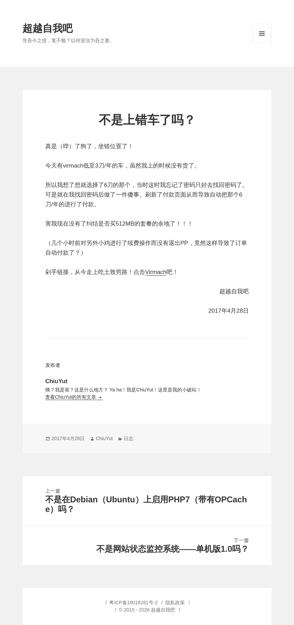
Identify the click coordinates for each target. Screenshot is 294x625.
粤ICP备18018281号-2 (133, 602)
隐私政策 (175, 602)
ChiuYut (104, 438)
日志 (128, 438)
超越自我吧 (47, 28)
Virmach (156, 272)
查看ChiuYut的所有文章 (71, 397)
